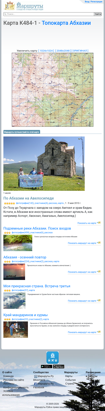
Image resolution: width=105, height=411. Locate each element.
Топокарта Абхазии (66, 23)
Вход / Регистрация (93, 2)
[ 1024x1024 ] (46, 50)
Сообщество (41, 372)
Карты (68, 376)
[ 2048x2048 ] (63, 50)
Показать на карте (86, 223)
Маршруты (71, 372)
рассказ (53, 203)
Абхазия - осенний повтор (24, 257)
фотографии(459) (20, 232)
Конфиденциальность (16, 387)
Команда (8, 376)
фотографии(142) (25, 203)
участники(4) (41, 203)
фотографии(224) (20, 261)
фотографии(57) (20, 290)
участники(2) (36, 261)
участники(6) (36, 232)
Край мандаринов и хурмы (25, 315)
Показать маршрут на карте (82, 243)
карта (61, 203)
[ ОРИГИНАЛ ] (80, 50)
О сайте (7, 372)
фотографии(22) (20, 319)
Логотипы (8, 383)
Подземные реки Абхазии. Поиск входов (37, 228)
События (70, 379)
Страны (69, 383)
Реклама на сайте (13, 379)
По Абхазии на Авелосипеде (28, 198)
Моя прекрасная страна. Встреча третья (36, 286)
